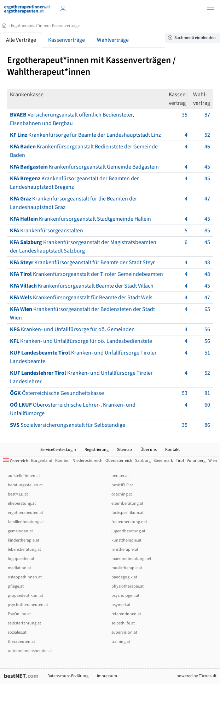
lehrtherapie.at (124, 550)
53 (184, 393)
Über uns (148, 450)
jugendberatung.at (128, 531)
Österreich (15, 461)
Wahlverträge (113, 40)
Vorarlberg (196, 461)
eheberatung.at (22, 503)
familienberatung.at (26, 522)
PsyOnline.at (19, 614)
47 (207, 199)
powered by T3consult (196, 676)
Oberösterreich (118, 461)
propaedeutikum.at (25, 596)
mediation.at (19, 568)
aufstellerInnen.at (24, 476)
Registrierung (97, 450)
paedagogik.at (124, 577)
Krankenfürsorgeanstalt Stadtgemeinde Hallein (80, 219)
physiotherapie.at (127, 586)
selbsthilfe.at (123, 623)
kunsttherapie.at (126, 540)
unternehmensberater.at (30, 651)
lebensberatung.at (24, 550)
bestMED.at (18, 494)
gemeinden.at (20, 531)
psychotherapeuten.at (28, 605)
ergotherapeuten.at (25, 513)
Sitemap (124, 450)
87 (207, 115)
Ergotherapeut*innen (30, 26)
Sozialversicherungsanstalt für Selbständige (67, 425)
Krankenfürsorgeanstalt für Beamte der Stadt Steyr (82, 262)
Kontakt (172, 450)
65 (207, 309)
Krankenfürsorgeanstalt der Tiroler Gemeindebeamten (86, 274)
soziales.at (17, 632)
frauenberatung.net (129, 522)
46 (207, 147)
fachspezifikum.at (127, 513)
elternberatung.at (127, 503)
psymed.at (121, 605)
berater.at (120, 476)
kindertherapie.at (23, 540)
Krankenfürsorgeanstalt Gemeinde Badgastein (84, 167)
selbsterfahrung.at (24, 623)
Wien (212, 461)
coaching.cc (121, 494)
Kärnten (62, 461)
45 (207, 167)
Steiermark (163, 461)
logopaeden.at (21, 559)
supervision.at (124, 632)
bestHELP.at (122, 485)
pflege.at (16, 586)
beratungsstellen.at (25, 485)
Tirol (180, 461)
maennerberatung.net (131, 559)
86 (207, 425)
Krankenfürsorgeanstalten (46, 230)
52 (207, 135)
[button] (211, 9)
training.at (120, 642)
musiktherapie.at (126, 568)
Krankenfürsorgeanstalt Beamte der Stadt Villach (82, 286)
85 (207, 230)
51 (207, 353)
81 (207, 393)
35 (184, 115)
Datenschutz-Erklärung (67, 676)
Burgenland (41, 461)
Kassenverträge (66, 26)
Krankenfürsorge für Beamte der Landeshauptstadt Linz (85, 135)
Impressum (107, 676)
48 (207, 262)
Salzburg (143, 461)
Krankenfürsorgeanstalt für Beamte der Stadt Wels (81, 297)
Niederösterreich (88, 461)
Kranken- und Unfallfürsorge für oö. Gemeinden (72, 329)
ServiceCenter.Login (58, 450)
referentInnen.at (126, 614)
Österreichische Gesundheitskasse (57, 393)
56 (207, 329)
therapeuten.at (21, 642)
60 (207, 405)
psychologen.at (125, 596)
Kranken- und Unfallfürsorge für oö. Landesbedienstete (81, 341)
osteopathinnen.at (25, 577)
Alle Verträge (21, 40)
